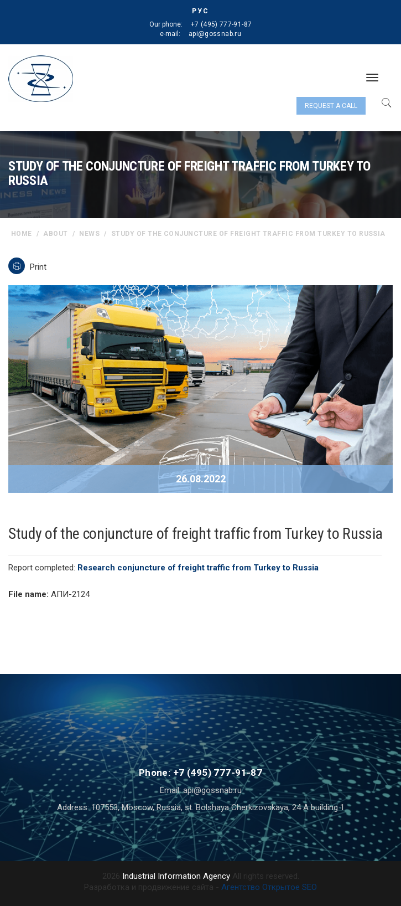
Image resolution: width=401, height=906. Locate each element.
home (21, 234)
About (55, 234)
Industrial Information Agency (176, 876)
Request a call (331, 106)
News (89, 234)
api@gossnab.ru (215, 34)
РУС (200, 11)
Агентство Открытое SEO (269, 887)
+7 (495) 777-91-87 (221, 24)
